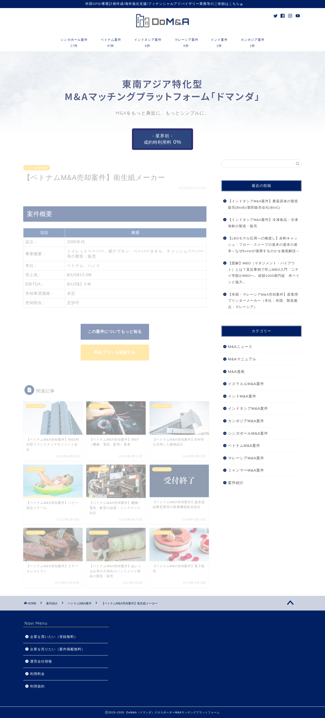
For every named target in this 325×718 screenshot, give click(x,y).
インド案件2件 (219, 41)
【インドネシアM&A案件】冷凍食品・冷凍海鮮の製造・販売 (263, 223)
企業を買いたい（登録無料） (54, 637)
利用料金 (37, 674)
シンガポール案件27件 (74, 41)
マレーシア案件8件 (186, 41)
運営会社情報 (41, 661)
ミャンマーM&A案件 (246, 470)
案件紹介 (236, 483)
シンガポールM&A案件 (248, 433)
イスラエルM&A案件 (246, 384)
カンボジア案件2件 (253, 41)
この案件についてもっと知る (115, 330)
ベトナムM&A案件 (37, 166)
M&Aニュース (240, 346)
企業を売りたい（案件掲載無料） (57, 649)
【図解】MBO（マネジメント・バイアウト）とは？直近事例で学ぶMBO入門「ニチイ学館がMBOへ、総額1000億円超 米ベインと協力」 (264, 272)
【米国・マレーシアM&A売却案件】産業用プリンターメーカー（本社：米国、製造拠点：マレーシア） (263, 301)
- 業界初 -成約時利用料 (162, 139)
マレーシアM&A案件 (246, 458)
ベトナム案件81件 (111, 41)
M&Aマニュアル (242, 359)
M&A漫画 (236, 371)
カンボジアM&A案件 (246, 421)
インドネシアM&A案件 (248, 408)
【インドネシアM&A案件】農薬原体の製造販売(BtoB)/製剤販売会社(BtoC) (263, 204)
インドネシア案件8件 (148, 41)
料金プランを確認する (115, 351)
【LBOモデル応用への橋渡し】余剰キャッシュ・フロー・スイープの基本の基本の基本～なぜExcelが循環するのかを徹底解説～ (264, 244)
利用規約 (37, 686)
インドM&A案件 (242, 396)
